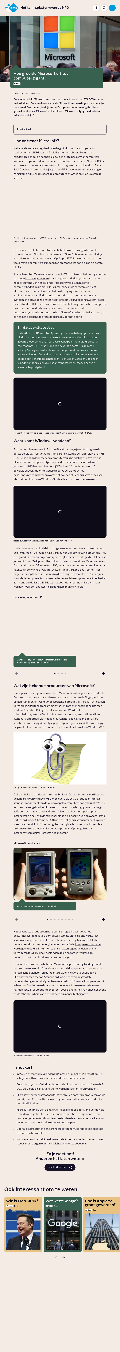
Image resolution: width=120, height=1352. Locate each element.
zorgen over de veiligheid (67, 990)
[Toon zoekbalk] (104, 8)
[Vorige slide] (16, 673)
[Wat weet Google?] (63, 1224)
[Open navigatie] (112, 8)
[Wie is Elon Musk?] (23, 1224)
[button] (55, 673)
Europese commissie (88, 944)
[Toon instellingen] (96, 8)
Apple (54, 333)
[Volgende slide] (103, 673)
